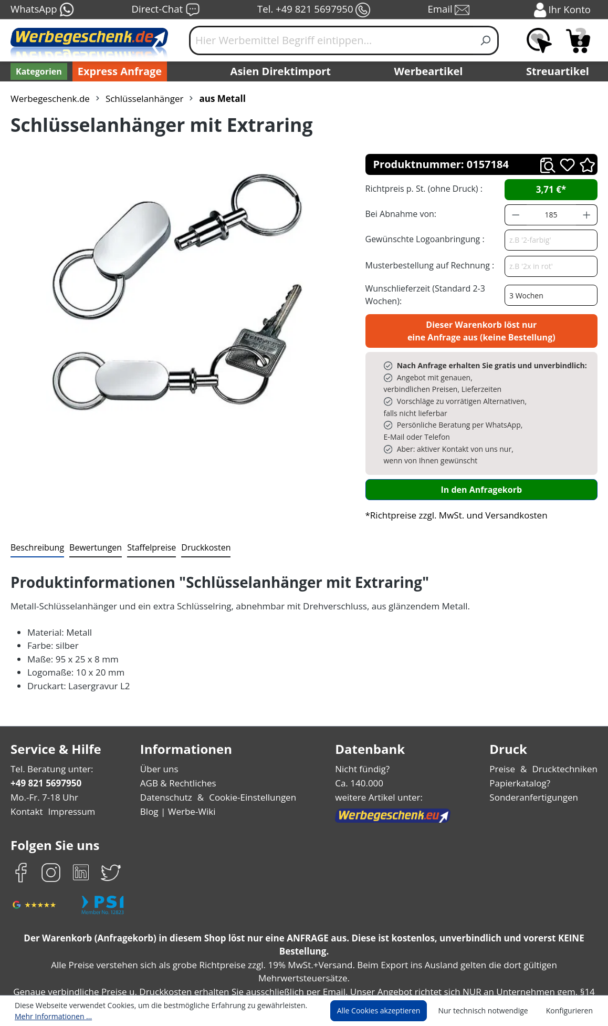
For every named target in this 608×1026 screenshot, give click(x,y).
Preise (506, 733)
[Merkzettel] (539, 40)
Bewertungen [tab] (92, 511)
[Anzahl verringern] (516, 214)
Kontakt (26, 776)
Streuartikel (560, 71)
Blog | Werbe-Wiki (177, 776)
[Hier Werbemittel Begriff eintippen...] (331, 40)
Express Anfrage (117, 71)
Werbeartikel (429, 71)
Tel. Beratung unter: (49, 733)
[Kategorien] (38, 71)
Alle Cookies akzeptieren (388, 1011)
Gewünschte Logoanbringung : (422, 238)
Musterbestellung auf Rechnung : (427, 265)
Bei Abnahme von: (399, 213)
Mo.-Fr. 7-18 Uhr (43, 762)
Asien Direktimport (281, 71)
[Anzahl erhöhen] (587, 214)
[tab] (36, 512)
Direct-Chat (165, 10)
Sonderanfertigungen (536, 762)
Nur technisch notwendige (489, 1011)
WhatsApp (42, 10)
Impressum (68, 776)
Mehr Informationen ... (51, 1016)
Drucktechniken (566, 733)
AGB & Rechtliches (180, 748)
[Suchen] (486, 40)
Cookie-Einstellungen (250, 762)
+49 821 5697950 (45, 748)
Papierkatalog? (523, 748)
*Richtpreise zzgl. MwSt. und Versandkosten (453, 479)
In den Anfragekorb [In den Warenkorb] (481, 453)
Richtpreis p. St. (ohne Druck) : (422, 188)
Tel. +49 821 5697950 (313, 10)
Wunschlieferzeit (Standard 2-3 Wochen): (422, 294)
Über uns (160, 733)
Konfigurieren (571, 1011)
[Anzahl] (551, 214)
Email (449, 10)
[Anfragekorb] (578, 40)
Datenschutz (167, 762)
